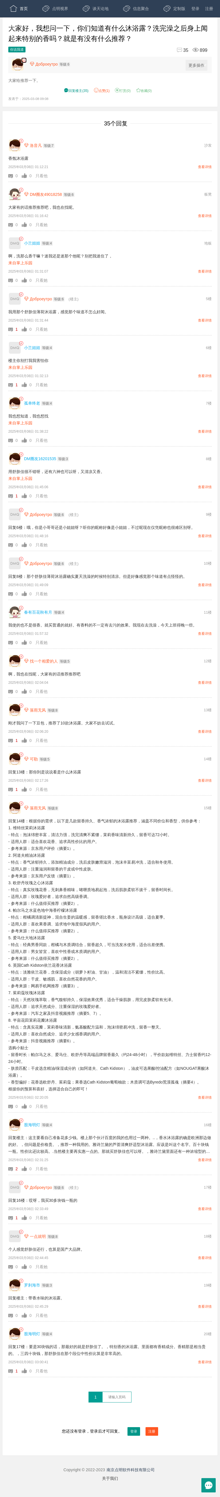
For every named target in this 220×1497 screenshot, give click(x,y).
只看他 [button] (42, 176)
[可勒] (14, 759)
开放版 (21, 25)
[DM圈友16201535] (14, 458)
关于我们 (110, 1478)
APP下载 (59, 25)
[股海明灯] (14, 1124)
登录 (195, 8)
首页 (19, 8)
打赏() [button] (123, 91)
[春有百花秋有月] (14, 612)
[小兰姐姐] (14, 243)
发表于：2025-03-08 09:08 (28, 99)
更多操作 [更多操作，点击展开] (197, 65)
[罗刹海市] (14, 1285)
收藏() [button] (144, 91)
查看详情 (205, 167)
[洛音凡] (14, 145)
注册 (209, 8)
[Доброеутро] (14, 298)
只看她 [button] (42, 224)
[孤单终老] (14, 403)
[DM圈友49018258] (14, 194)
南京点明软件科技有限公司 (131, 1470)
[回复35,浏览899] (190, 50)
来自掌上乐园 (20, 263)
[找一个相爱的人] (14, 661)
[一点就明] (14, 1236)
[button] (15, 176)
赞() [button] (102, 91)
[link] (21, 141)
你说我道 (17, 50)
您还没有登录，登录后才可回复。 (110, 1431)
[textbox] (116, 1397)
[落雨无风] (14, 710)
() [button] (76, 91)
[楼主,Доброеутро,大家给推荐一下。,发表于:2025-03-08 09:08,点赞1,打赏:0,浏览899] (24, 60)
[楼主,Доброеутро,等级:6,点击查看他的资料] (51, 64)
